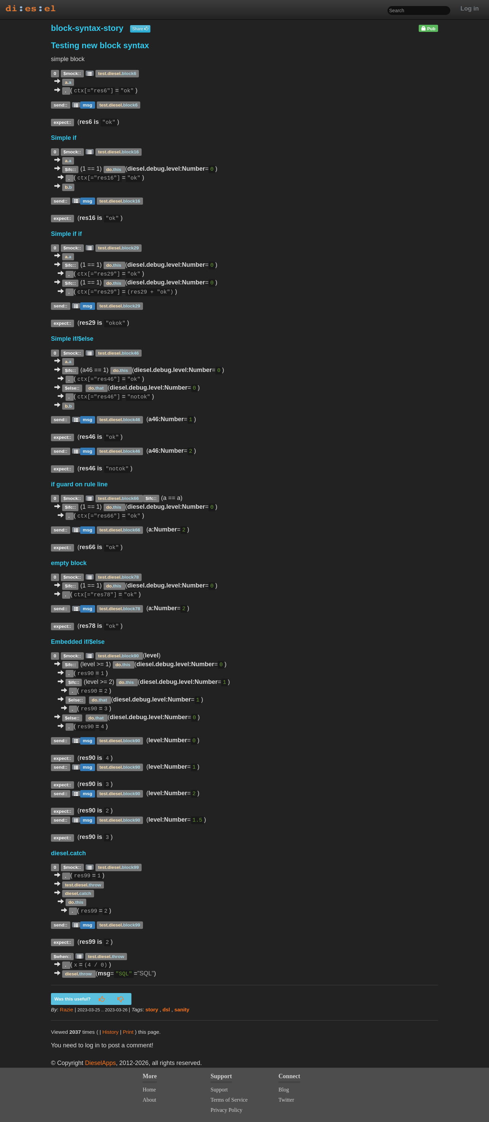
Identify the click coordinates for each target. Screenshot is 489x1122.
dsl (166, 1009)
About (149, 1100)
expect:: (62, 122)
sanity (181, 1009)
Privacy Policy (226, 1110)
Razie (66, 1009)
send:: (61, 104)
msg (87, 104)
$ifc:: (70, 169)
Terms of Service (229, 1100)
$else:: (72, 388)
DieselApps (100, 1063)
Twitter (286, 1100)
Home (149, 1089)
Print (128, 1032)
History (111, 1032)
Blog (283, 1089)
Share (140, 28)
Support (219, 1089)
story (151, 1009)
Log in (469, 8)
